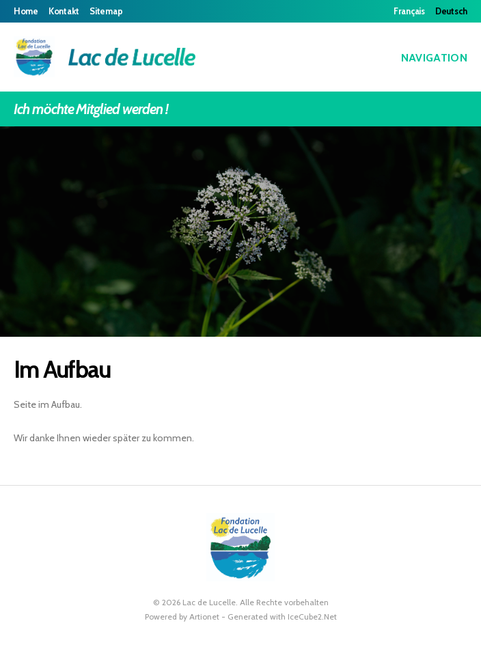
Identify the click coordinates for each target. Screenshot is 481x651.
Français (409, 11)
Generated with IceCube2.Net (282, 616)
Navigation (424, 57)
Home (26, 11)
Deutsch (451, 11)
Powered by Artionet (182, 616)
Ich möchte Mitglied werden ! (240, 108)
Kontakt (64, 11)
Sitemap (106, 11)
